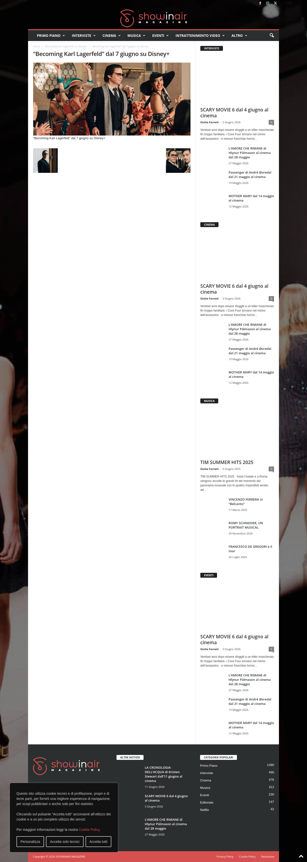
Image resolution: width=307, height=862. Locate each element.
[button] (271, 35)
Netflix (204, 810)
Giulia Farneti (209, 122)
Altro (239, 35)
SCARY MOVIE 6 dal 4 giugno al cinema (234, 113)
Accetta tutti (98, 842)
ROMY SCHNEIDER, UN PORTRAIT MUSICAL (246, 525)
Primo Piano (51, 35)
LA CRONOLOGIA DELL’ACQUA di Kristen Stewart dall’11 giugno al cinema (163, 774)
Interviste (84, 35)
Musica (137, 35)
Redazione (267, 856)
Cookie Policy (89, 830)
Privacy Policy (225, 856)
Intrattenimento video (200, 35)
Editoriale (206, 802)
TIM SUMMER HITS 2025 (226, 462)
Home (36, 46)
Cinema (111, 35)
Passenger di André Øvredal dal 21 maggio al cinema (250, 174)
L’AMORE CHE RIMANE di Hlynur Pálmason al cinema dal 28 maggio (250, 152)
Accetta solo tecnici (65, 842)
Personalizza (30, 842)
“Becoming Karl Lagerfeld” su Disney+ (65, 46)
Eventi (160, 35)
